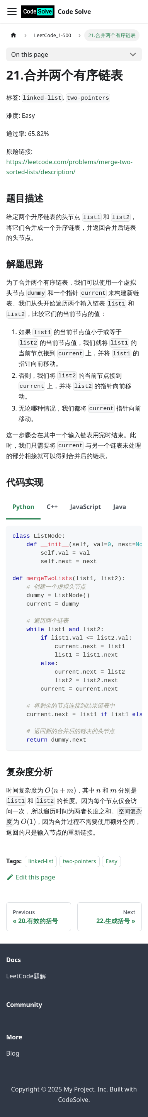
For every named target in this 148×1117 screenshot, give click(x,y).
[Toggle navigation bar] (12, 11)
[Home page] (13, 35)
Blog (12, 1053)
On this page (29, 54)
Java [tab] (119, 506)
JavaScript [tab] (85, 506)
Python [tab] (23, 506)
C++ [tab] (52, 506)
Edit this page (30, 877)
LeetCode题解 (26, 976)
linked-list (40, 861)
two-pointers (79, 861)
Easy (111, 861)
